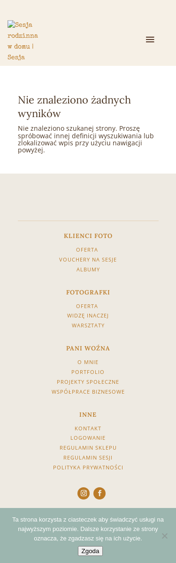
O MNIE (88, 361)
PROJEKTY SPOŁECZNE (88, 381)
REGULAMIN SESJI (88, 457)
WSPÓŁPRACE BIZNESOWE (88, 391)
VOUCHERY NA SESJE (88, 259)
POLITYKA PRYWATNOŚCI (88, 467)
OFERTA (88, 249)
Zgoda (90, 551)
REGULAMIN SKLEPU (88, 447)
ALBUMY (88, 269)
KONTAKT (88, 428)
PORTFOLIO (88, 371)
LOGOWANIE (88, 437)
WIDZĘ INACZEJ (88, 315)
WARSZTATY (88, 325)
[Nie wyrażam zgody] (164, 535)
